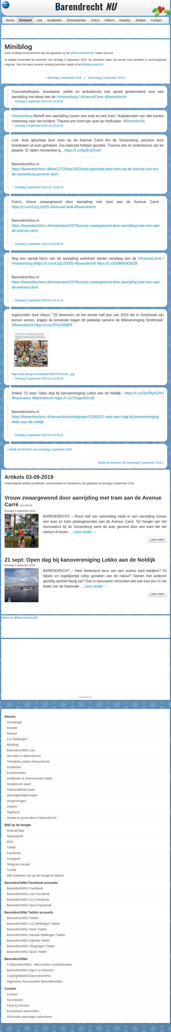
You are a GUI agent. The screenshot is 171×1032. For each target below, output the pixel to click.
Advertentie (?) (85, 697)
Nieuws (12, 733)
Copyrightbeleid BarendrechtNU (29, 976)
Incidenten (54, 20)
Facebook (13, 853)
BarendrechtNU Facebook (25, 888)
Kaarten (125, 20)
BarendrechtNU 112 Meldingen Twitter (33, 923)
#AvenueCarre (92, 97)
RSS (10, 842)
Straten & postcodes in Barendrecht (31, 818)
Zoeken (141, 20)
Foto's (95, 20)
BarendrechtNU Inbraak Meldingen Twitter (36, 935)
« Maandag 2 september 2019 (63, 77)
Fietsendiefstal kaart (21, 789)
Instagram (14, 858)
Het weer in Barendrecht (24, 756)
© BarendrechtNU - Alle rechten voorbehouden (39, 964)
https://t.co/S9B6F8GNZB (117, 263)
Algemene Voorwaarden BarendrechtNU (35, 981)
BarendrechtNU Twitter (22, 918)
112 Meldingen (17, 739)
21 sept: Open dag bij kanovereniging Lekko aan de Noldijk (79, 560)
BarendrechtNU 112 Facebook (28, 899)
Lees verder (85, 532)
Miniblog (12, 744)
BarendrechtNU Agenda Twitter (28, 940)
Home (10, 20)
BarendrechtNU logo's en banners (30, 970)
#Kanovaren (21, 398)
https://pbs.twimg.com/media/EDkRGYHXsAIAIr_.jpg (43, 374)
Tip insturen (15, 1000)
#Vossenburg (67, 97)
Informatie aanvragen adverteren (29, 1017)
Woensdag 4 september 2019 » (106, 77)
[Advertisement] (133, 31)
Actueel (25, 20)
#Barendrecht (115, 97)
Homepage (14, 722)
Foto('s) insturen (18, 1005)
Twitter (11, 847)
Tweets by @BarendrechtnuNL (19, 617)
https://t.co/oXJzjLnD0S (30, 207)
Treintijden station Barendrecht (28, 761)
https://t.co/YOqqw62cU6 (74, 398)
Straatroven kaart (19, 784)
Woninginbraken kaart (22, 795)
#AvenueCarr (60, 207)
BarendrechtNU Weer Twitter (27, 929)
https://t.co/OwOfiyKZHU (144, 393)
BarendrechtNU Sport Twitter (27, 952)
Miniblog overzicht (92, 64)
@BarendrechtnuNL (82, 53)
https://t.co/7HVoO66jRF (53, 325)
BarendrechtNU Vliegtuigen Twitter (31, 946)
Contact (156, 20)
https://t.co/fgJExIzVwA (82, 150)
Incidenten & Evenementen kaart (29, 778)
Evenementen (76, 20)
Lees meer (157, 539)
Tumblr (11, 870)
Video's (109, 20)
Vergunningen (16, 801)
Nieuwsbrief (15, 836)
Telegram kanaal (18, 864)
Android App (15, 830)
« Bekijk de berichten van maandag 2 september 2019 (39, 449)
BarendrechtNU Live (21, 750)
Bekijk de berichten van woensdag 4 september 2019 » (131, 462)
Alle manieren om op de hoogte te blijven (35, 875)
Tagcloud (13, 812)
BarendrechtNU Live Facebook (28, 894)
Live (39, 20)
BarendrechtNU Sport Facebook (29, 905)
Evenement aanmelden (23, 1011)
